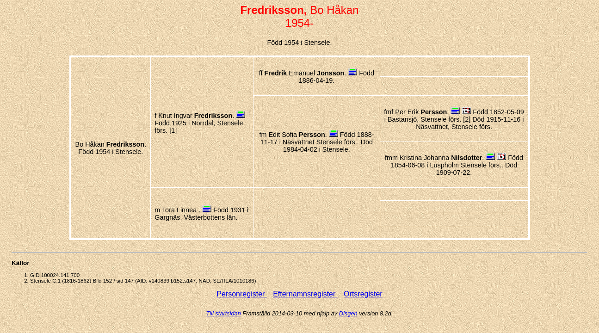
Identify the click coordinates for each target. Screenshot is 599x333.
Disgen (348, 313)
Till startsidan (223, 313)
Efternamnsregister (305, 294)
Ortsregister (363, 294)
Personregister (241, 294)
